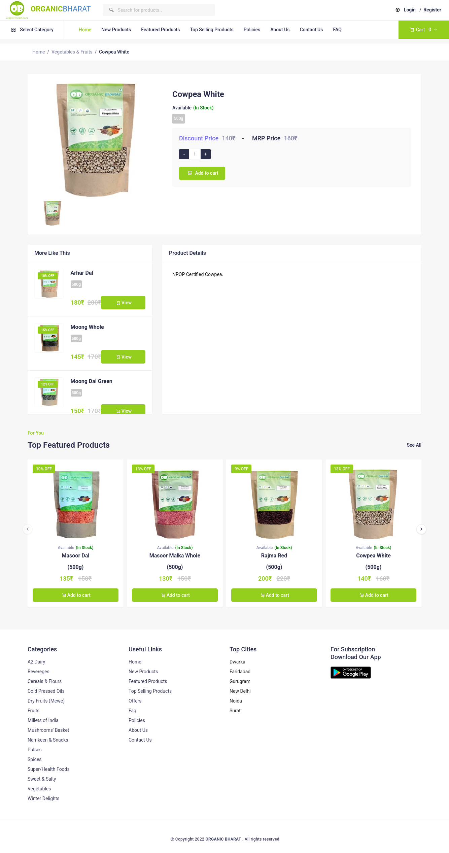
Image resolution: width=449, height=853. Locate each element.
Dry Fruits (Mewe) (46, 701)
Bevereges (38, 671)
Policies (252, 29)
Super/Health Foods (49, 769)
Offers (135, 701)
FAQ (337, 29)
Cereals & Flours (45, 681)
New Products (116, 29)
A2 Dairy (36, 661)
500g (178, 118)
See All (414, 445)
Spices (35, 759)
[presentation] (28, 529)
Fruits (33, 710)
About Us (279, 29)
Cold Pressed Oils (46, 691)
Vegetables (39, 788)
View (123, 302)
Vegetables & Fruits (72, 52)
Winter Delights (44, 798)
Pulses (35, 749)
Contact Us (311, 29)
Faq (132, 710)
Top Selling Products (211, 29)
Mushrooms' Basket (48, 730)
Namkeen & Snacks (48, 740)
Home (85, 29)
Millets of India (43, 720)
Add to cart (202, 173)
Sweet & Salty (42, 779)
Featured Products (160, 29)
